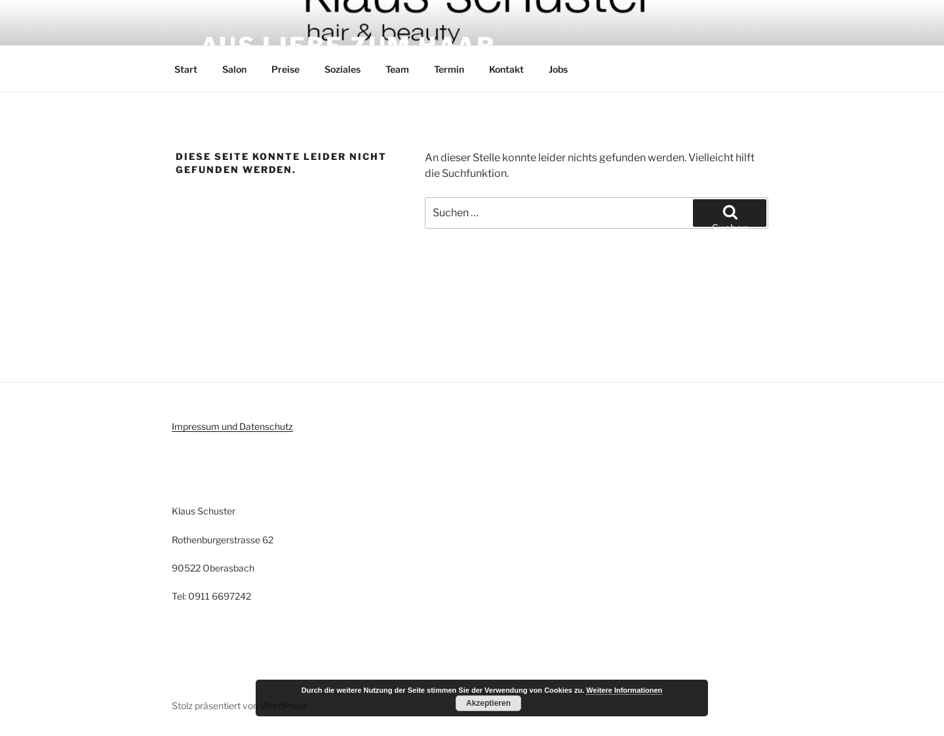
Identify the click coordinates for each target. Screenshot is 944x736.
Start (185, 69)
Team (397, 69)
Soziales (342, 69)
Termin (449, 69)
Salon (234, 69)
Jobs (558, 69)
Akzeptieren (488, 703)
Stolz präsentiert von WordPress (239, 705)
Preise (285, 69)
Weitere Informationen (624, 690)
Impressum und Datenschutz (232, 426)
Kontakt (506, 69)
